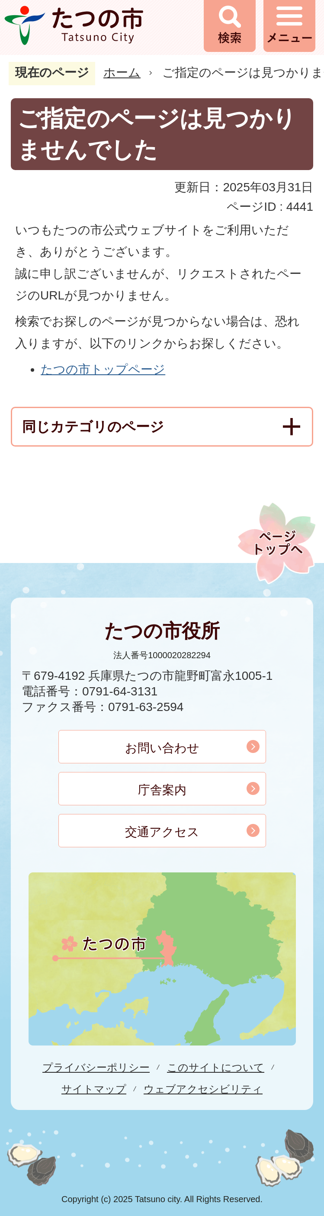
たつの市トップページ (103, 369)
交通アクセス (162, 832)
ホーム (122, 72)
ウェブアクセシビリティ (203, 1089)
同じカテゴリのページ (93, 426)
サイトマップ (93, 1089)
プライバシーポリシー (96, 1067)
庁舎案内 (162, 790)
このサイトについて (215, 1067)
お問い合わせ (162, 748)
